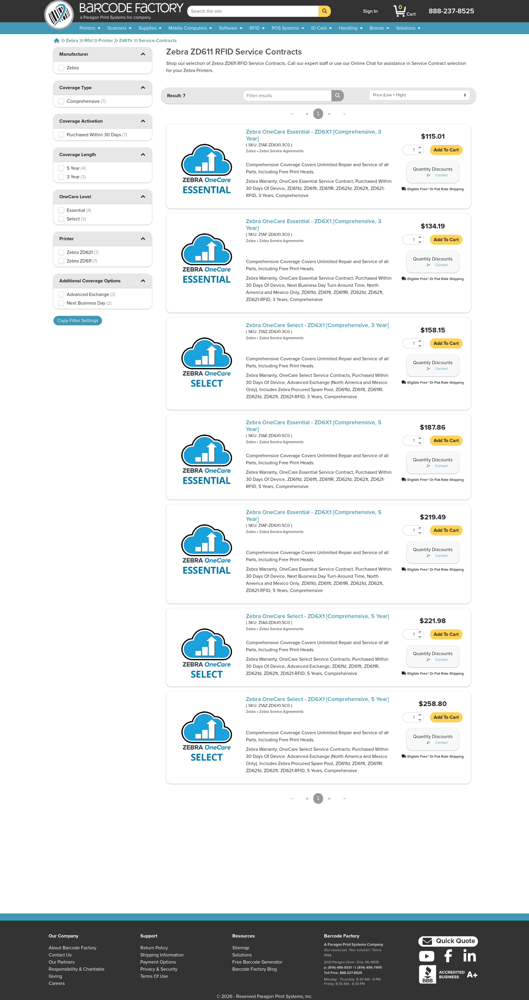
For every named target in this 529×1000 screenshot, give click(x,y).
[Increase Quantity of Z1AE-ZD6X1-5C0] (420, 438)
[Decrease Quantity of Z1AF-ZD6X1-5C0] (420, 532)
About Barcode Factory (72, 947)
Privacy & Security (158, 969)
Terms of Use (154, 976)
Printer (106, 40)
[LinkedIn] (470, 956)
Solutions (242, 955)
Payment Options (158, 962)
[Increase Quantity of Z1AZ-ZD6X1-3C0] (420, 340)
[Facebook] (448, 955)
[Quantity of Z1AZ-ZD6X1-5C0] (410, 717)
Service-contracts (158, 40)
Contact (441, 175)
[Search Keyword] (253, 11)
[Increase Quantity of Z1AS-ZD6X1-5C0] (420, 631)
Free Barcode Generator (257, 962)
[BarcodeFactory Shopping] (399, 11)
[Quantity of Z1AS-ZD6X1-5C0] (410, 634)
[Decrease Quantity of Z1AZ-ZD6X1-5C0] (420, 719)
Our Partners (61, 962)
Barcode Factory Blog (254, 969)
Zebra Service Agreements (281, 151)
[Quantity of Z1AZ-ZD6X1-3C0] (410, 343)
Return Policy (154, 947)
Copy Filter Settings (77, 320)
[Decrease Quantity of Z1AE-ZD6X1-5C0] (420, 443)
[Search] (324, 11)
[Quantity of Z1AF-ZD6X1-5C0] (410, 530)
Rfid (88, 40)
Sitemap (240, 947)
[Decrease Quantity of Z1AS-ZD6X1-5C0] (420, 636)
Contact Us (60, 955)
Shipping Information (162, 955)
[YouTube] (427, 956)
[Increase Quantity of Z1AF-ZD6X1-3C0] (420, 237)
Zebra (72, 40)
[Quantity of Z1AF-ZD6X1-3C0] (410, 240)
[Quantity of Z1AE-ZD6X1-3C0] (410, 150)
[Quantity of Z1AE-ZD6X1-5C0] (410, 441)
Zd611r (126, 40)
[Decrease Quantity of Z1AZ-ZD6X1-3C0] (420, 345)
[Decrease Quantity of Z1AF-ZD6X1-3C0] (420, 242)
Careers (57, 983)
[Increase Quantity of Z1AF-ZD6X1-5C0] (420, 527)
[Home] (56, 40)
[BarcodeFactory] (59, 11)
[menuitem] (90, 28)
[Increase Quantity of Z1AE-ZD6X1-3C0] (420, 147)
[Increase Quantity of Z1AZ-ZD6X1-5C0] (420, 714)
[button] (143, 54)
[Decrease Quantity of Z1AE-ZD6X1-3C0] (420, 152)
